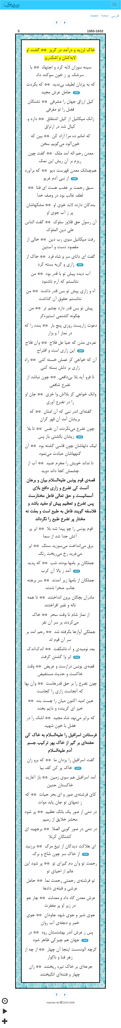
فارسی (115, 16)
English (94, 15)
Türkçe (104, 15)
